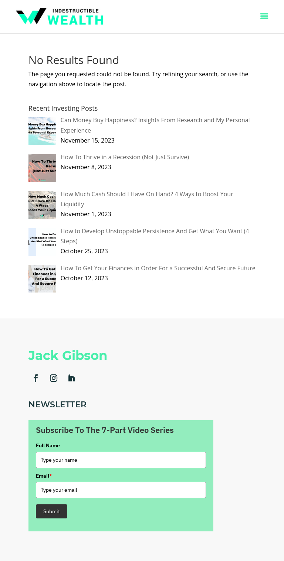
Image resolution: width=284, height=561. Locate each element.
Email (44, 475)
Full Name (48, 445)
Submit (51, 511)
